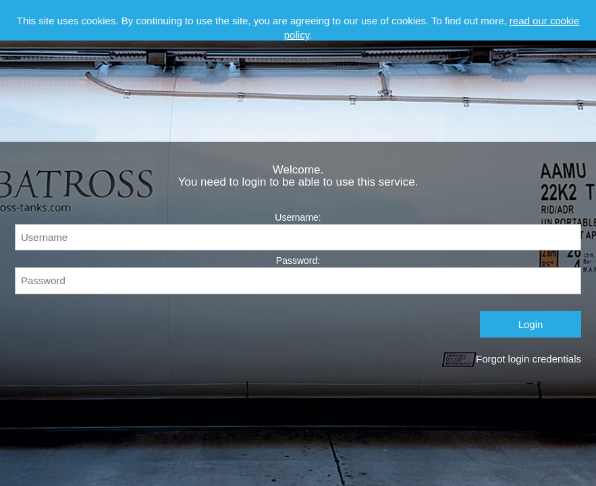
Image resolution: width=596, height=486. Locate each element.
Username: (298, 231)
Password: (298, 274)
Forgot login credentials (528, 358)
